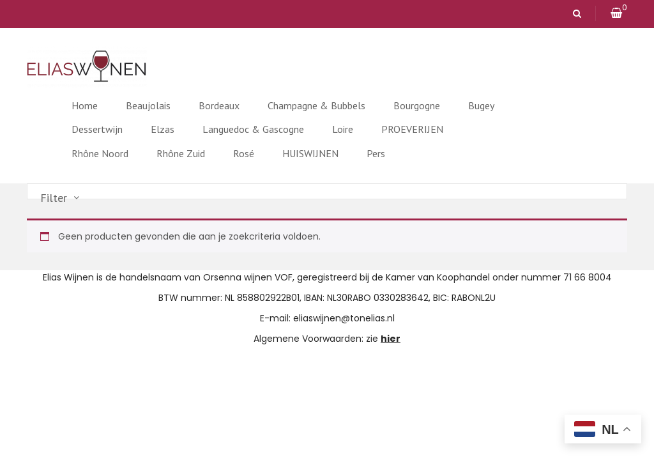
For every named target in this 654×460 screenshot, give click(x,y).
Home (85, 105)
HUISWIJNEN (310, 153)
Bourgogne (416, 105)
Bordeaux (219, 105)
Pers (376, 153)
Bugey (481, 105)
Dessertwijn (97, 129)
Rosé (243, 153)
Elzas (162, 129)
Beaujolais (148, 105)
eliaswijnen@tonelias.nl (344, 318)
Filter (53, 198)
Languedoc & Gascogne (253, 129)
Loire (342, 129)
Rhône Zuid (180, 153)
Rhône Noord (100, 153)
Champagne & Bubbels (316, 105)
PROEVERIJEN (412, 129)
